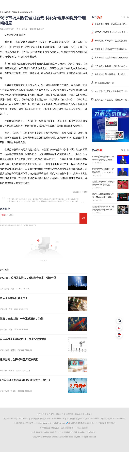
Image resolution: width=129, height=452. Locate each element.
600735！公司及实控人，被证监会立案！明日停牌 (28, 277)
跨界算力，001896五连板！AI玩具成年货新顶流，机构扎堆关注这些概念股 (112, 66)
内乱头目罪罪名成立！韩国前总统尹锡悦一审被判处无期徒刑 (103, 209)
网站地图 (78, 414)
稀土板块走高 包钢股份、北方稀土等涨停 (112, 74)
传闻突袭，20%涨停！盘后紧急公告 (111, 41)
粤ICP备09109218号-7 (19, 419)
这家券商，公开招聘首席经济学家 (19, 359)
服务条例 (50, 414)
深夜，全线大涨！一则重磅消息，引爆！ (22, 318)
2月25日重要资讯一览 (104, 83)
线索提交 (88, 414)
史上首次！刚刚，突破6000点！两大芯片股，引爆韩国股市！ (112, 24)
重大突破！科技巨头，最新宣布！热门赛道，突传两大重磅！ (112, 100)
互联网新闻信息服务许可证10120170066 (83, 419)
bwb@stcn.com (59, 423)
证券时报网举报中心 (107, 423)
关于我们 (40, 414)
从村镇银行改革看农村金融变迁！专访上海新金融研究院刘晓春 (112, 91)
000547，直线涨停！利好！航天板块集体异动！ (112, 32)
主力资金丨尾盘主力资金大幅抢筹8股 (111, 57)
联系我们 (59, 414)
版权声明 (69, 414)
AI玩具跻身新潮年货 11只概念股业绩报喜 (23, 339)
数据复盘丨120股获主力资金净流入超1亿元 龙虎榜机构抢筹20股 (112, 49)
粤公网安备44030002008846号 (113, 419)
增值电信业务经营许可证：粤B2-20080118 (47, 419)
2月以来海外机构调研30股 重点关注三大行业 (25, 380)
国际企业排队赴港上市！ (14, 298)
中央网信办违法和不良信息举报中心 (83, 423)
